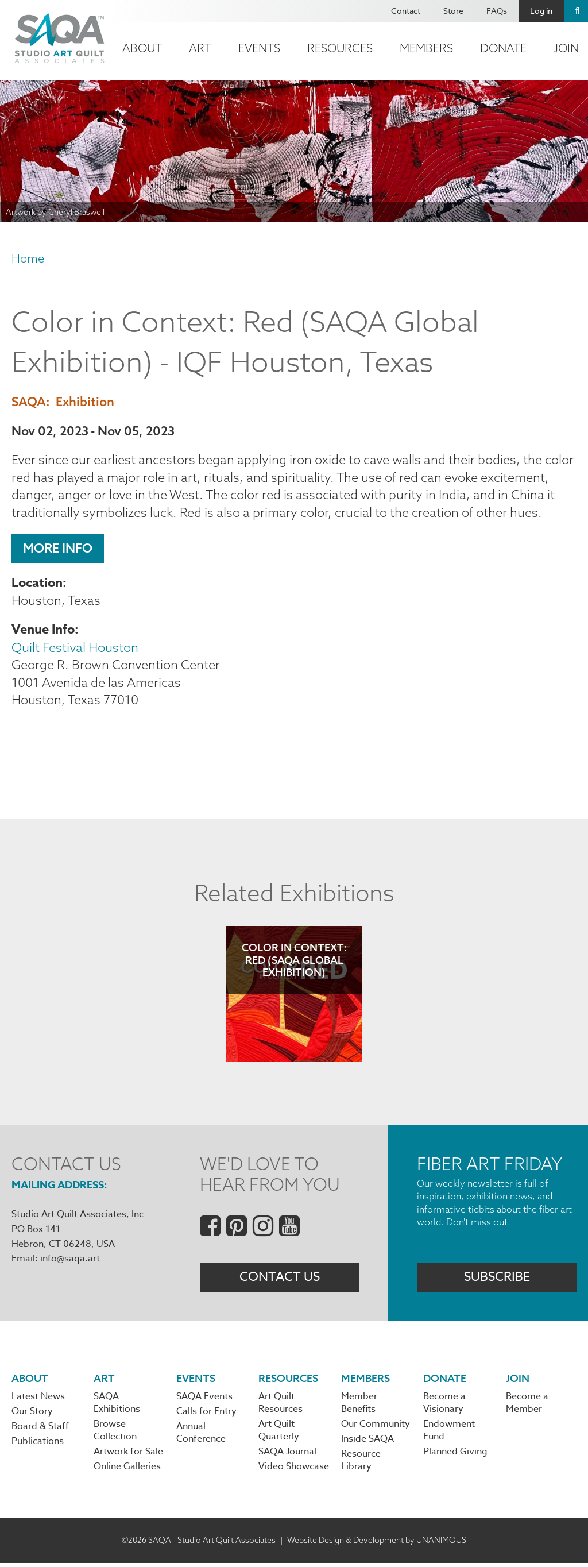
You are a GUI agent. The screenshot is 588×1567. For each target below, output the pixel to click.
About (142, 48)
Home (27, 258)
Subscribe (497, 1279)
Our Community (375, 1427)
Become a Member (527, 1406)
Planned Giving (455, 1455)
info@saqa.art (70, 1261)
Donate (503, 48)
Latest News (38, 1400)
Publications (37, 1445)
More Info (57, 549)
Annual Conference (201, 1436)
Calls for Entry (206, 1415)
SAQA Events (204, 1400)
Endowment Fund (449, 1434)
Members (426, 48)
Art (200, 48)
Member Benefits (359, 1406)
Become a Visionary (444, 1406)
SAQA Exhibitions (117, 1406)
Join (517, 1381)
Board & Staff (40, 1430)
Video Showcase (293, 1470)
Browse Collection (115, 1434)
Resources (340, 48)
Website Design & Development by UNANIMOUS (376, 1543)
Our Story (32, 1415)
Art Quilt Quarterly (278, 1434)
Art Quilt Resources (280, 1406)
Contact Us (279, 1279)
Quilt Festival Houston (74, 648)
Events (259, 48)
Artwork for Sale (128, 1455)
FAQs (496, 10)
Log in (541, 10)
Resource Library (361, 1464)
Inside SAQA (367, 1443)
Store (453, 10)
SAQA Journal (287, 1455)
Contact (405, 10)
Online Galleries (127, 1470)
